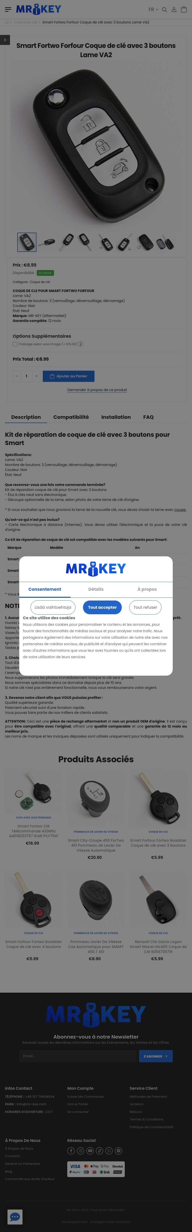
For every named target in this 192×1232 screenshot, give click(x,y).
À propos (147, 589)
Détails (96, 589)
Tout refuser (145, 607)
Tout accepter (102, 607)
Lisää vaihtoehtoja (53, 607)
